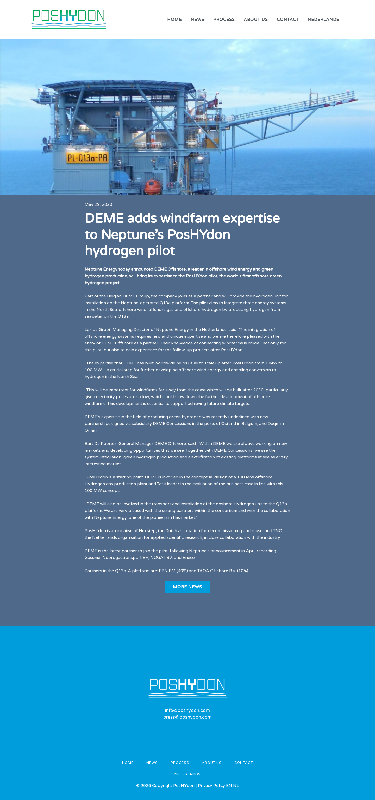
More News (187, 587)
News (152, 763)
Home (128, 763)
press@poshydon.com (187, 717)
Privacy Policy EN (215, 785)
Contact (243, 763)
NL (236, 785)
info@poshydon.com (187, 710)
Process (180, 763)
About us (212, 763)
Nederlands (187, 774)
